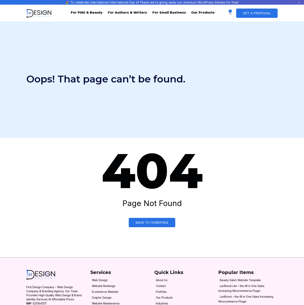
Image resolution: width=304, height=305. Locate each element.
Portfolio (161, 291)
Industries (162, 303)
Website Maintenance (106, 303)
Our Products (164, 297)
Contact (161, 286)
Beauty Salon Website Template (240, 280)
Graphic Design (101, 297)
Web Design (100, 280)
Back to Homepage (152, 222)
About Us (162, 280)
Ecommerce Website (105, 291)
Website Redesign (103, 286)
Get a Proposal (257, 13)
